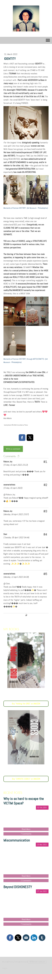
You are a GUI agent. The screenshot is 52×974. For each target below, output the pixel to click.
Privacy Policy (13, 962)
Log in (4, 968)
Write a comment (13, 448)
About (4, 962)
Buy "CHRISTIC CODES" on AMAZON (26, 778)
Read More (26, 829)
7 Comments (26, 833)
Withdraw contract (37, 962)
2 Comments (26, 880)
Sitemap (23, 962)
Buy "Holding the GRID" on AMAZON (26, 703)
